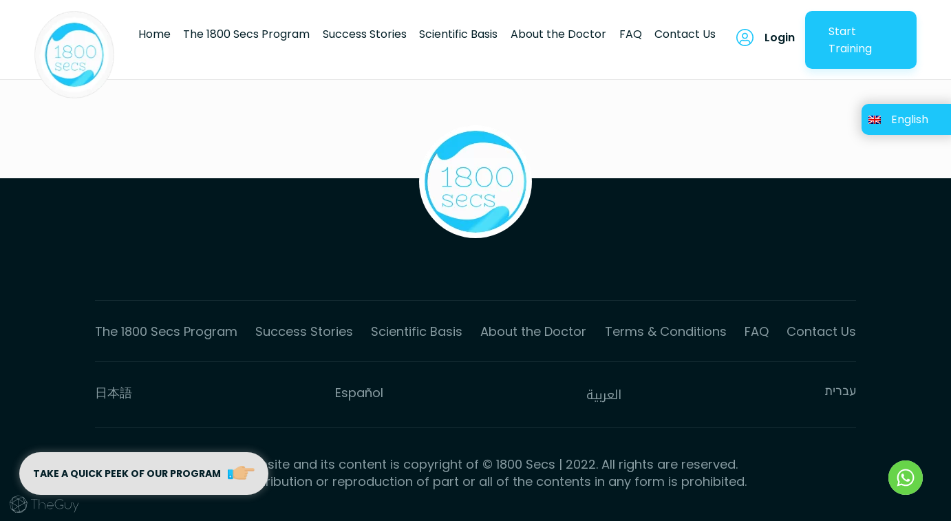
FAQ (630, 34)
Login (780, 37)
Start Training (850, 39)
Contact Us (685, 34)
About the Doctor (558, 34)
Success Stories (365, 34)
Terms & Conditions (666, 331)
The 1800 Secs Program (246, 34)
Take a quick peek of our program (144, 473)
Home (154, 34)
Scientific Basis (458, 34)
